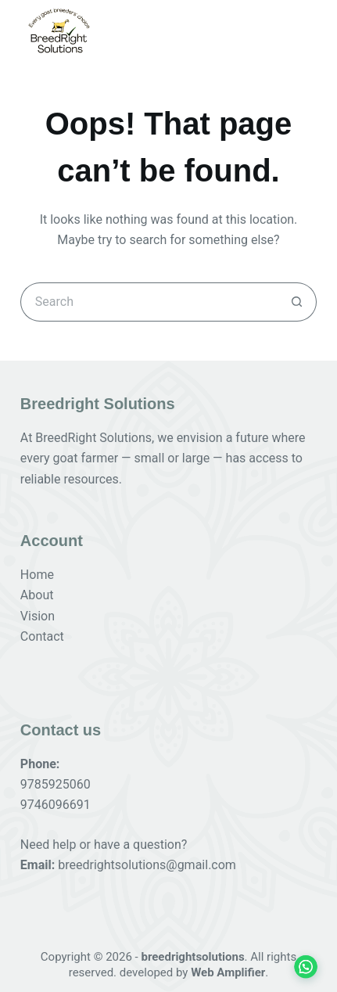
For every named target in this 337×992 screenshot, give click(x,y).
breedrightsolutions (192, 957)
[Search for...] (149, 302)
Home (37, 574)
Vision (37, 616)
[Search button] (297, 302)
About (37, 595)
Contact (42, 636)
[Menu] (306, 30)
